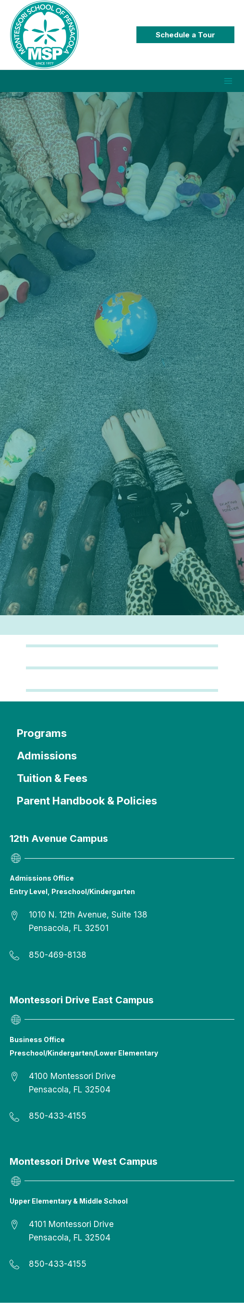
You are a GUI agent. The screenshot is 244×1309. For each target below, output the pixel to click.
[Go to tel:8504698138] (122, 961)
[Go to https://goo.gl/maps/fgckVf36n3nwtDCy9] (122, 1237)
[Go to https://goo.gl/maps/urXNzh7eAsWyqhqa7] (122, 1089)
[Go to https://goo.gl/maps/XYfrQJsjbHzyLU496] (122, 928)
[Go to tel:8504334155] (122, 1122)
